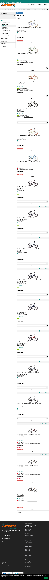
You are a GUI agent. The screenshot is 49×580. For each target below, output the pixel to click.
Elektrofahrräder (6, 22)
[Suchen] (15, 16)
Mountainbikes (5, 24)
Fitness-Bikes (5, 28)
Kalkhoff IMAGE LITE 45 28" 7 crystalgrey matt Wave (27, 465)
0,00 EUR (42, 4)
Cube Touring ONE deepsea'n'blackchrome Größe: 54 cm (28, 248)
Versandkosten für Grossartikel (28, 35)
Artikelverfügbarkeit (28, 561)
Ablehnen (41, 578)
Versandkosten (28, 562)
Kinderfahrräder (6, 30)
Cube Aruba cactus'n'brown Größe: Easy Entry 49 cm (27, 53)
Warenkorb (13, 2)
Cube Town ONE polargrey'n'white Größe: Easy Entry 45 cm (29, 372)
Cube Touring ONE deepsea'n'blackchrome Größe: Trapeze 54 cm (30, 310)
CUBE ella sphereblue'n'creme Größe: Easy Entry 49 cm (28, 161)
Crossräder (4, 27)
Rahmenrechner (18, 2)
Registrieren (33, 4)
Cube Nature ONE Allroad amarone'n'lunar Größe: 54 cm (28, 186)
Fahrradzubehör (12, 9)
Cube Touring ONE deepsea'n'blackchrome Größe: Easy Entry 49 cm (31, 279)
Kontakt (3, 559)
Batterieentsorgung (5, 565)
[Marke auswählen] (8, 18)
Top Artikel (37, 9)
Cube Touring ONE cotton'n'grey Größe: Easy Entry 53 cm (28, 217)
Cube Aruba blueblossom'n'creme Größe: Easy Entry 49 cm (29, 27)
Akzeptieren (46, 578)
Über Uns (2, 2)
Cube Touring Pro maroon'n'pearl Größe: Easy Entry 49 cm (29, 341)
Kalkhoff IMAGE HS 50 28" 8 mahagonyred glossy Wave (28, 434)
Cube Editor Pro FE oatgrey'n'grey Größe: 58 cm (27, 107)
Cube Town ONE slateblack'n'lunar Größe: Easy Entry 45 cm (29, 403)
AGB (2, 563)
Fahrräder (3, 9)
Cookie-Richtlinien (4, 576)
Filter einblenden (19, 12)
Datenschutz (4, 562)
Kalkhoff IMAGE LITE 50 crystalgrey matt (25, 492)
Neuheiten (44, 9)
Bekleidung (30, 9)
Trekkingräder (5, 33)
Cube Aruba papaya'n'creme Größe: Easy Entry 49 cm (28, 81)
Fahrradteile (21, 9)
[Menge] (31, 68)
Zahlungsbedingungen (29, 559)
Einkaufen (8, 2)
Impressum (4, 561)
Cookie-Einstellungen (35, 578)
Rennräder (4, 31)
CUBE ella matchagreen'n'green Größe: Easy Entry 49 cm (28, 135)
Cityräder (4, 25)
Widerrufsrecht (28, 566)
